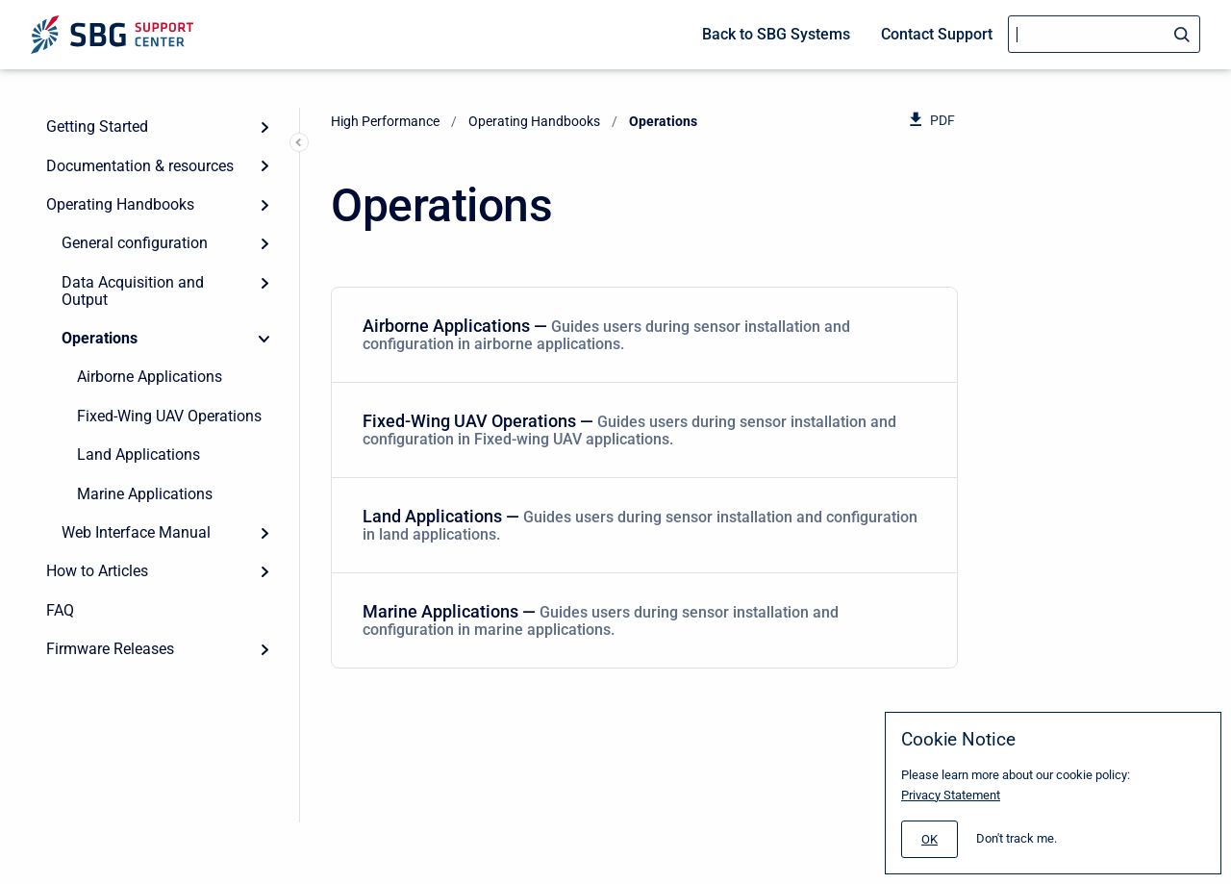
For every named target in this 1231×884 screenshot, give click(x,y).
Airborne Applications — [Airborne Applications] (640, 334)
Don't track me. (1016, 838)
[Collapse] (264, 338)
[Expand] (264, 127)
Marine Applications (145, 494)
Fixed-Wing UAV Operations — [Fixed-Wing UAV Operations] (640, 429)
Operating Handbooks (120, 204)
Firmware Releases (110, 649)
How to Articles (97, 571)
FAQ (60, 610)
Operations (100, 338)
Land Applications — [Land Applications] (640, 524)
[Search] (1104, 34)
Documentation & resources (140, 166)
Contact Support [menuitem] (936, 34)
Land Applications (138, 454)
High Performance (385, 121)
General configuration (135, 243)
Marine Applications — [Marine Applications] (640, 620)
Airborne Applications (149, 376)
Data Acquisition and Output (133, 291)
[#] (929, 839)
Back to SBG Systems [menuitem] (776, 34)
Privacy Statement (950, 795)
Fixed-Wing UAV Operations (169, 416)
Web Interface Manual (136, 532)
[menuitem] (644, 335)
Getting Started (97, 126)
